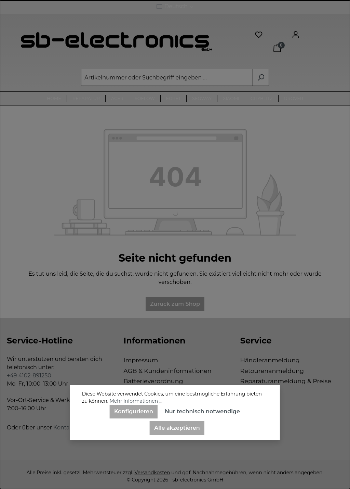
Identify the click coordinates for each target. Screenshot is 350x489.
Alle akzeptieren (177, 428)
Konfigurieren (133, 411)
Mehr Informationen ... (135, 401)
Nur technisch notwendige (202, 411)
